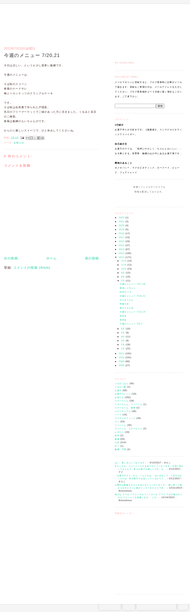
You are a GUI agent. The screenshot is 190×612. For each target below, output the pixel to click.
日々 (117, 446)
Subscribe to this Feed (162, 199)
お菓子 (118, 390)
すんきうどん (127, 300)
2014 (122, 249)
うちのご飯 (120, 387)
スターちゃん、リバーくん (128, 404)
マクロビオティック (125, 418)
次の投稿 (11, 258)
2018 (122, 233)
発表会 (123, 320)
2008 (122, 365)
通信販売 (142, 23)
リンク (177, 23)
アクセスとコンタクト (165, 23)
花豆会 (123, 316)
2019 (122, 229)
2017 (122, 237)
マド (117, 422)
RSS (129, 606)
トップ (122, 23)
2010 (122, 357)
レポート (119, 432)
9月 (123, 273)
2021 (122, 221)
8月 (123, 277)
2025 (122, 218)
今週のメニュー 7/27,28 (132, 284)
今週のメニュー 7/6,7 (131, 324)
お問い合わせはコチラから (156, 606)
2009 (122, 361)
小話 (117, 442)
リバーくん (120, 425)
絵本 (117, 435)
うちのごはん (122, 383)
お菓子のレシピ (123, 394)
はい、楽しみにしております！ (131, 463)
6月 (123, 329)
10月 (124, 269)
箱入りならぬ (127, 308)
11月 (124, 265)
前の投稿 (92, 258)
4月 (123, 337)
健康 (117, 439)
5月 (123, 333)
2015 (122, 245)
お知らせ (119, 397)
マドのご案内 (132, 23)
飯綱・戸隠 (120, 449)
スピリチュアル (123, 411)
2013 (122, 253)
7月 (123, 281)
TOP (183, 606)
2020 (122, 225)
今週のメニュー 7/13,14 (132, 312)
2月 (123, 345)
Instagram (138, 199)
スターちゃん (122, 401)
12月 (124, 261)
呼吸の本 (124, 304)
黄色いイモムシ (128, 288)
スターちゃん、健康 (125, 408)
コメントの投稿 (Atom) (31, 267)
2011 (122, 353)
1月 (123, 348)
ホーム (51, 258)
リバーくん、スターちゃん (128, 428)
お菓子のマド (15, 21)
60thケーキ (126, 292)
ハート (118, 415)
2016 (122, 241)
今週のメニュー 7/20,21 (132, 296)
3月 (123, 341)
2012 (122, 257)
